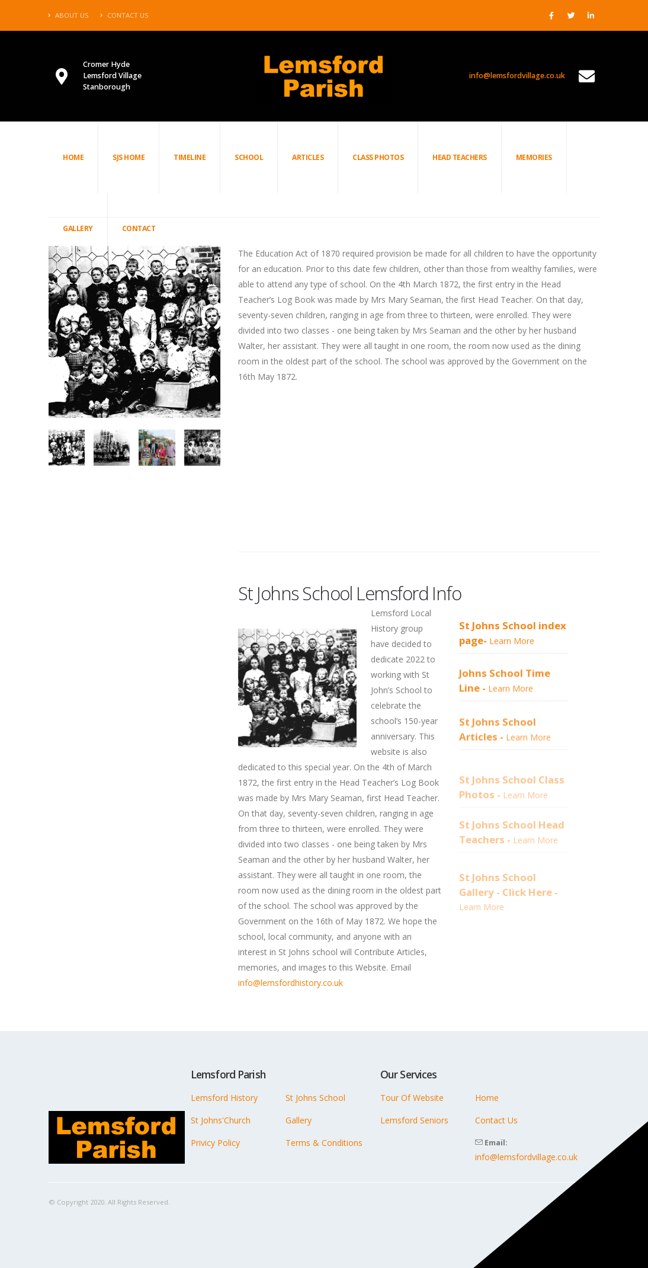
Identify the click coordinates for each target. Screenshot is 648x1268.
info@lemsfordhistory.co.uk (290, 982)
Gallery (78, 228)
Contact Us (124, 15)
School (249, 157)
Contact (139, 228)
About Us (69, 15)
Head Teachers (459, 157)
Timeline (190, 157)
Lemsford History (224, 1097)
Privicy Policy (215, 1142)
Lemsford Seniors (414, 1120)
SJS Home (129, 157)
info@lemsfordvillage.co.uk (517, 76)
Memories (534, 157)
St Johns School (315, 1097)
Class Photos (377, 157)
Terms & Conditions (324, 1142)
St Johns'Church (221, 1120)
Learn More (511, 662)
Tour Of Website (412, 1097)
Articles (307, 157)
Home (73, 157)
